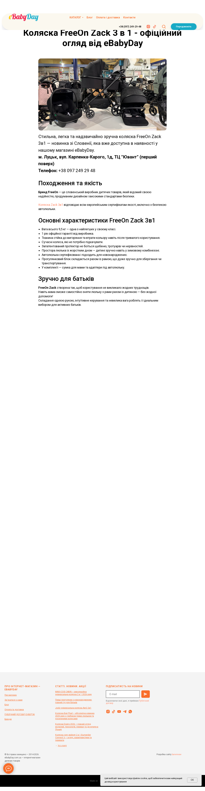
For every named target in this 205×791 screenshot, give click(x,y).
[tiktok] (154, 15)
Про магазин (11, 695)
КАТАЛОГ (75, 5)
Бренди (8, 719)
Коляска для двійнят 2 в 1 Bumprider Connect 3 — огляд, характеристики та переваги (73, 737)
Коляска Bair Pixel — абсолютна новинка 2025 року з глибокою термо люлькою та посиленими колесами (74, 716)
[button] (164, 15)
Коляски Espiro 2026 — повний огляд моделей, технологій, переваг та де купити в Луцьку (76, 727)
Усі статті (62, 745)
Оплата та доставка (14, 709)
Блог (90, 5)
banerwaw (176, 754)
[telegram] (125, 711)
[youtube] (119, 711)
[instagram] (148, 15)
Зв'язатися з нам (13, 700)
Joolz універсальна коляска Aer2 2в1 (73, 708)
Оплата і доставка (108, 5)
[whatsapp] (130, 711)
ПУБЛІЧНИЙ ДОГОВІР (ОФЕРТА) (20, 714)
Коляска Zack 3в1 (50, 204)
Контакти (129, 5)
